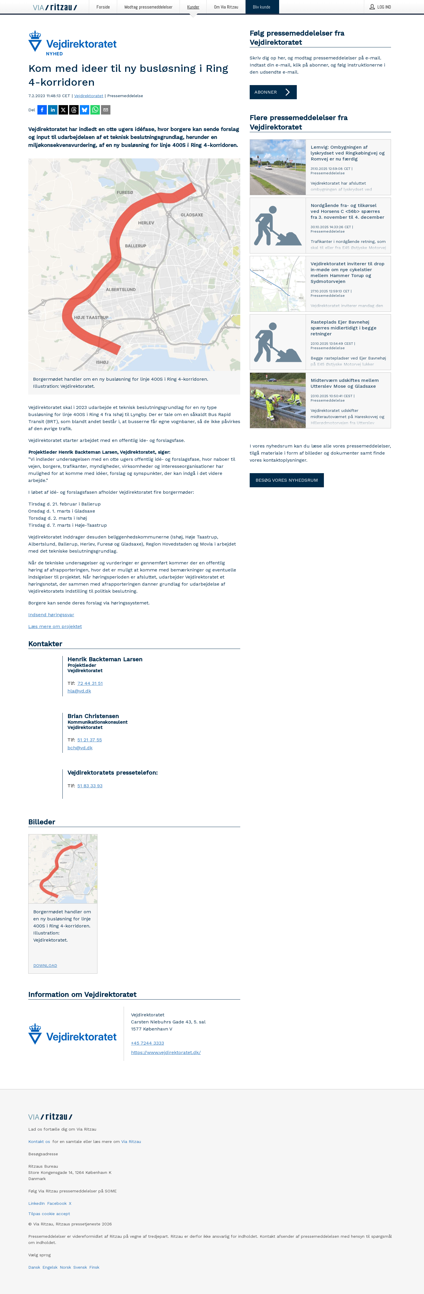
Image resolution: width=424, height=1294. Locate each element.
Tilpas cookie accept (49, 1213)
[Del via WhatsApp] (95, 110)
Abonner (273, 92)
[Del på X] (63, 110)
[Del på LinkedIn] (52, 110)
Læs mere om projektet (55, 626)
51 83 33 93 (89, 785)
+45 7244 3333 (147, 1043)
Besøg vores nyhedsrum (287, 480)
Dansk (34, 1267)
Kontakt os (39, 1141)
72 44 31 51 (90, 683)
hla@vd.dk (79, 691)
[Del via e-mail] (105, 110)
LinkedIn (36, 1203)
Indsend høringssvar (51, 614)
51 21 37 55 (89, 740)
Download (45, 965)
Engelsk (49, 1267)
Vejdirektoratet (88, 95)
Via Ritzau (131, 1141)
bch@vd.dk (79, 747)
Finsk (94, 1267)
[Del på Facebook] (42, 110)
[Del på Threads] (74, 110)
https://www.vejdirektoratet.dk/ (166, 1052)
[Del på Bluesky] (84, 110)
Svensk (80, 1267)
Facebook (57, 1203)
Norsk (65, 1267)
